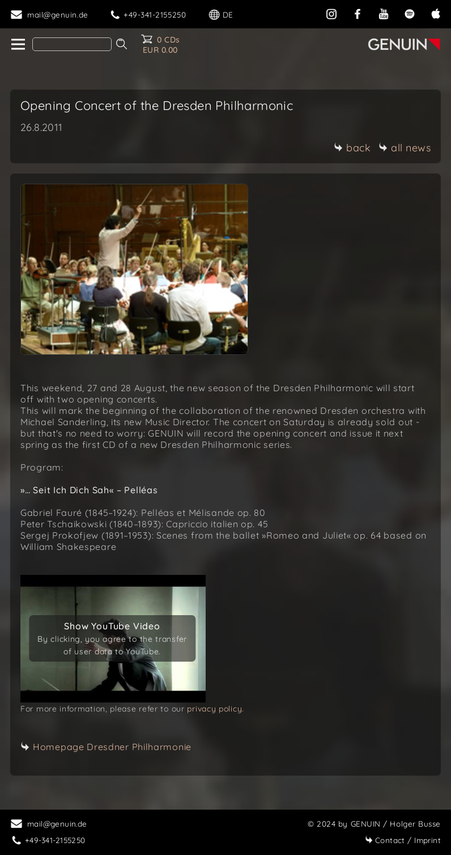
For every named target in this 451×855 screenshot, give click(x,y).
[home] (17, 44)
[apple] (435, 12)
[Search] (72, 44)
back (352, 147)
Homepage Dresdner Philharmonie (112, 746)
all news (404, 147)
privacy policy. (215, 709)
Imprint (403, 840)
